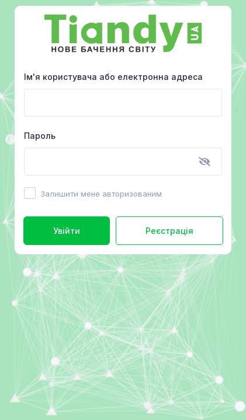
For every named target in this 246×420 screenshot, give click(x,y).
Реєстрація (169, 231)
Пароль (40, 136)
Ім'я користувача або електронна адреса (113, 77)
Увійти (66, 231)
